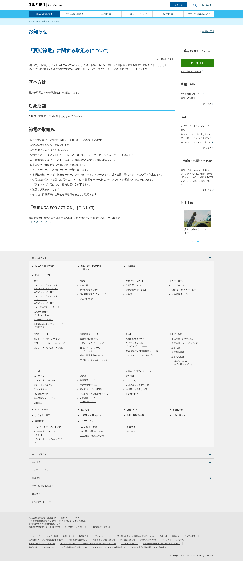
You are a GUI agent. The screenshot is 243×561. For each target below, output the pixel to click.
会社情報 (106, 13)
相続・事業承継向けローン (93, 355)
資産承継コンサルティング (184, 343)
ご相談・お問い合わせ (91, 415)
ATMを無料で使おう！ (191, 93)
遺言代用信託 (177, 356)
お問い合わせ (68, 536)
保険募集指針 (190, 536)
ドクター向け (132, 393)
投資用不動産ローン (89, 338)
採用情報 (168, 13)
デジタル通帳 (40, 389)
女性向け (130, 375)
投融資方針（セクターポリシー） (42, 547)
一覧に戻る (208, 31)
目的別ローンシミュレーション (49, 347)
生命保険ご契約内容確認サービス (142, 351)
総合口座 (84, 285)
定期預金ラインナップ (90, 289)
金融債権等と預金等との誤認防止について (46, 540)
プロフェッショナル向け (137, 384)
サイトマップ (34, 536)
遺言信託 (175, 347)
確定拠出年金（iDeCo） (137, 289)
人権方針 (163, 536)
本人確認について (127, 540)
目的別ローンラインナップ (47, 338)
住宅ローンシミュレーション (94, 359)
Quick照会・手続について (92, 435)
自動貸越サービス (180, 294)
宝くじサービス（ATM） (91, 389)
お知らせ (85, 409)
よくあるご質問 (42, 415)
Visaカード (131, 431)
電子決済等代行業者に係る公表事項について (161, 543)
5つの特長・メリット (191, 71)
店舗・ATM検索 (188, 98)
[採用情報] (121, 478)
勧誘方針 (176, 536)
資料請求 (39, 421)
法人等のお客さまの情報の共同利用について (136, 536)
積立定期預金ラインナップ (93, 294)
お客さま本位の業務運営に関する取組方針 (149, 547)
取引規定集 (83, 536)
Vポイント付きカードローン (185, 289)
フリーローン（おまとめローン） (50, 343)
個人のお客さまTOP (44, 266)
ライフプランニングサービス (140, 355)
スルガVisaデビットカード (46, 307)
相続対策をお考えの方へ (183, 338)
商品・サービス (42, 275)
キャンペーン (41, 409)
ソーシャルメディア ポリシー (174, 540)
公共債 (129, 294)
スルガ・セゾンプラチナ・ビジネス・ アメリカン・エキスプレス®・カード (47, 288)
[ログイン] (178, 4)
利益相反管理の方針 (148, 540)
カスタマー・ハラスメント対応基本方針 (109, 547)
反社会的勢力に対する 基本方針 (42, 543)
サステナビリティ (137, 13)
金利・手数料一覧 (135, 415)
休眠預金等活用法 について (104, 540)
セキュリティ (179, 415)
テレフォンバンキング (44, 384)
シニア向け (131, 380)
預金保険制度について (78, 540)
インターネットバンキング (47, 380)
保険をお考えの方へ (135, 338)
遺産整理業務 (177, 352)
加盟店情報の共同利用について (75, 547)
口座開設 (196, 63)
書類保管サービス (88, 380)
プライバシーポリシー (103, 536)
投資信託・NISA (133, 285)
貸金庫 (83, 375)
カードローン (177, 285)
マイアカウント (88, 421)
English (205, 5)
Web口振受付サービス (44, 398)
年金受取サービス (88, 384)
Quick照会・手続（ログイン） (94, 431)
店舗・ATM (132, 409)
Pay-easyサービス (42, 393)
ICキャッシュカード (43, 319)
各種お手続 (177, 409)
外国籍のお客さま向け (136, 389)
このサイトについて (129, 543)
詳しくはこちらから (40, 221)
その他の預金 (86, 298)
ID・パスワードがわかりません (196, 142)
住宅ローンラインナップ (92, 343)
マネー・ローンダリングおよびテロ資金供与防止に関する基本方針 (88, 543)
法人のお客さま (75, 13)
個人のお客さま (44, 13)
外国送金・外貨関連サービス (94, 393)
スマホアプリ (40, 375)
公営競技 (38, 402)
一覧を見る (206, 104)
